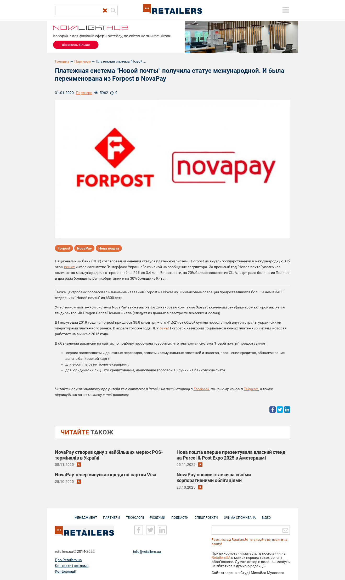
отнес (164, 328)
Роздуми (157, 515)
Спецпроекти (206, 515)
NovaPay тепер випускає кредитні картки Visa (105, 474)
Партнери (82, 61)
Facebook (201, 389)
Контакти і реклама (72, 566)
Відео (266, 515)
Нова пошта (108, 248)
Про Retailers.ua (68, 560)
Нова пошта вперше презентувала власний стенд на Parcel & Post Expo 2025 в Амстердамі (231, 455)
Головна (62, 61)
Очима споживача (240, 515)
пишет (70, 267)
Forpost (64, 248)
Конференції (65, 571)
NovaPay (84, 248)
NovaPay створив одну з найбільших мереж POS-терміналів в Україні (109, 455)
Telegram (251, 389)
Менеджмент (86, 515)
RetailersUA (221, 557)
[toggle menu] (285, 10)
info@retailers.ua (147, 551)
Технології (135, 515)
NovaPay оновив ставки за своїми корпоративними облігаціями (214, 477)
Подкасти (180, 515)
